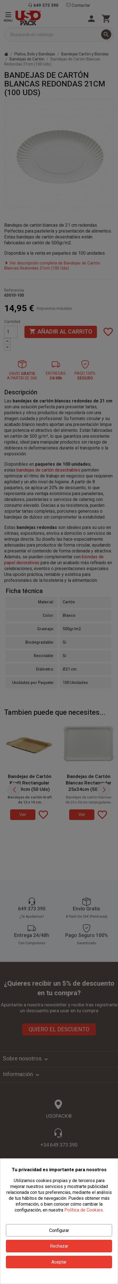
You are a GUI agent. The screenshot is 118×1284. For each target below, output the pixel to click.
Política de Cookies (83, 1210)
